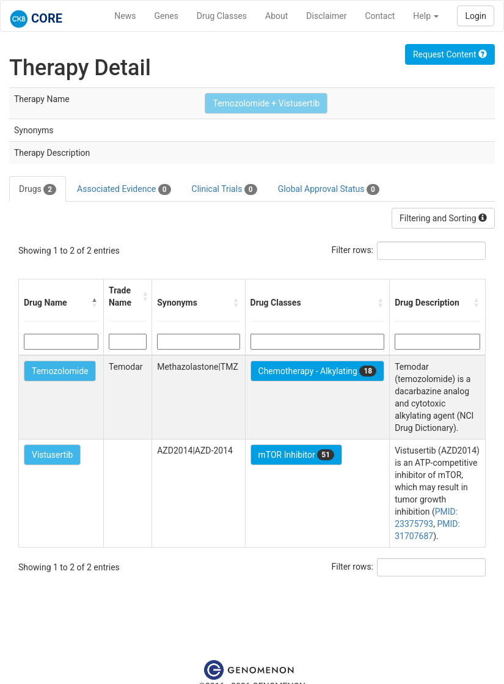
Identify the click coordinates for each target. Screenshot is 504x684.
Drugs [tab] (37, 189)
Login (475, 16)
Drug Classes (222, 16)
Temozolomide (60, 371)
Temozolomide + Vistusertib (266, 103)
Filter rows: (353, 250)
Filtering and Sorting (443, 218)
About (276, 16)
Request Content (450, 54)
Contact (380, 16)
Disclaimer (326, 16)
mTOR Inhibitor (296, 454)
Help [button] (426, 16)
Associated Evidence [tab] (123, 189)
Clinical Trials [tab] (224, 189)
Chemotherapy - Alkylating (317, 371)
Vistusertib (52, 455)
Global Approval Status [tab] (328, 189)
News (125, 16)
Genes (166, 16)
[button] (94, 302)
